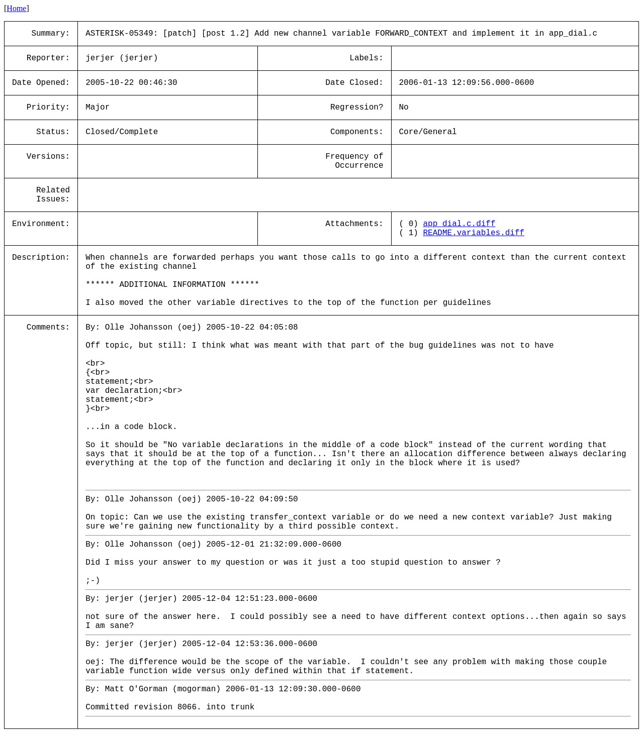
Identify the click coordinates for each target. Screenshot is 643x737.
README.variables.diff (474, 233)
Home (16, 8)
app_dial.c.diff (459, 224)
